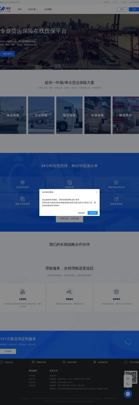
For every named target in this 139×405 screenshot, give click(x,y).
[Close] (96, 192)
